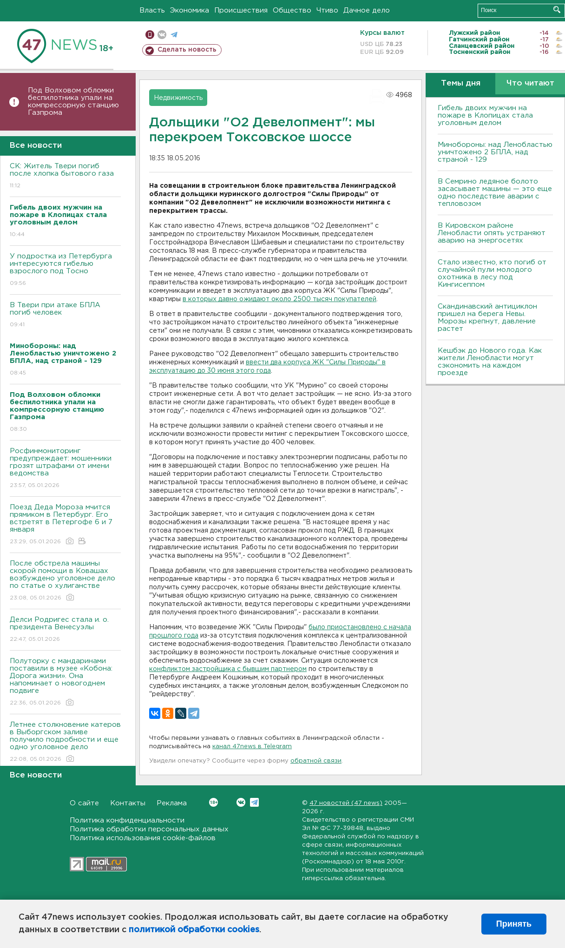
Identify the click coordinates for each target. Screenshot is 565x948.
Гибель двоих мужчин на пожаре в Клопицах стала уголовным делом (485, 115)
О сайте (84, 803)
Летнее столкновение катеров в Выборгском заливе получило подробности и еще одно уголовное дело (65, 742)
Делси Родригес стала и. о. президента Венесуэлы (65, 630)
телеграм (174, 34)
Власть (152, 10)
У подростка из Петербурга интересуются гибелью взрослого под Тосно (65, 270)
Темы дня (460, 83)
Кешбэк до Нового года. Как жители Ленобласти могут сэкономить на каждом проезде (490, 362)
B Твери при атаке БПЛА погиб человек (65, 315)
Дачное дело (366, 10)
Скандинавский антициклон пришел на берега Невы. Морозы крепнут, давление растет (487, 317)
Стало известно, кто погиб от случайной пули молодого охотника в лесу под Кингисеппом (492, 273)
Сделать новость (187, 50)
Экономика (189, 10)
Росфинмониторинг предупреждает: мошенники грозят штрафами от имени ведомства (65, 468)
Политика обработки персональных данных (149, 829)
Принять (514, 923)
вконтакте (162, 34)
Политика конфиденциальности (127, 820)
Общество (292, 10)
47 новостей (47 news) (345, 803)
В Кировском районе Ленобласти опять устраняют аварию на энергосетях (491, 233)
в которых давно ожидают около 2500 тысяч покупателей (279, 299)
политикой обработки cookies (194, 930)
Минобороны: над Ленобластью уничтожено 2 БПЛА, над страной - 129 (495, 152)
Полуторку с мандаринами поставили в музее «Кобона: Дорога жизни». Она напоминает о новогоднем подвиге (65, 682)
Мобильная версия (149, 34)
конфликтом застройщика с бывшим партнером (228, 669)
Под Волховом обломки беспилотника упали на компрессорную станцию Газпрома (73, 101)
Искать (556, 9)
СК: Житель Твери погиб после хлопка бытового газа (65, 176)
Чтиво (327, 10)
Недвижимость (178, 98)
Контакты (127, 803)
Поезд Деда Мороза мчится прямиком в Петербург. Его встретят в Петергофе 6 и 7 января (65, 525)
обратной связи (316, 761)
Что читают (530, 83)
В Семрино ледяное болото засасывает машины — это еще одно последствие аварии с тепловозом (495, 192)
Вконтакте (213, 802)
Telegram (254, 802)
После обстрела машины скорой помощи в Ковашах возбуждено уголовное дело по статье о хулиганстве (65, 581)
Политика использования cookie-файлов (143, 838)
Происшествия (241, 10)
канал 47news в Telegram (252, 746)
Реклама (172, 803)
